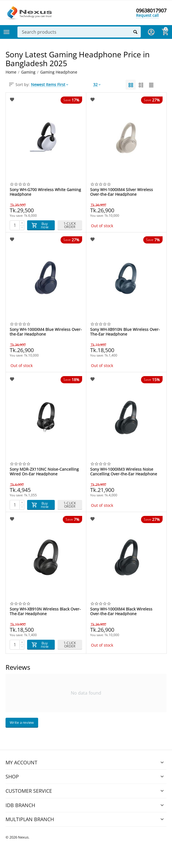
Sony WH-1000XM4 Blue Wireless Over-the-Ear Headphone (46, 331)
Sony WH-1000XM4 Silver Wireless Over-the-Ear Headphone (121, 192)
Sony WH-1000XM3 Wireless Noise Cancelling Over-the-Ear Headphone (123, 471)
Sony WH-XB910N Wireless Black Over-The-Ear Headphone (45, 611)
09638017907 (151, 10)
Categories (7, 32)
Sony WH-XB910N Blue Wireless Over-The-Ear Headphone (125, 331)
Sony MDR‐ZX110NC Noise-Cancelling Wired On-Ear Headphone (44, 471)
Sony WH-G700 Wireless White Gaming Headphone (45, 192)
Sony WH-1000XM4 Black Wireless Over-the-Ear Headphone (121, 611)
